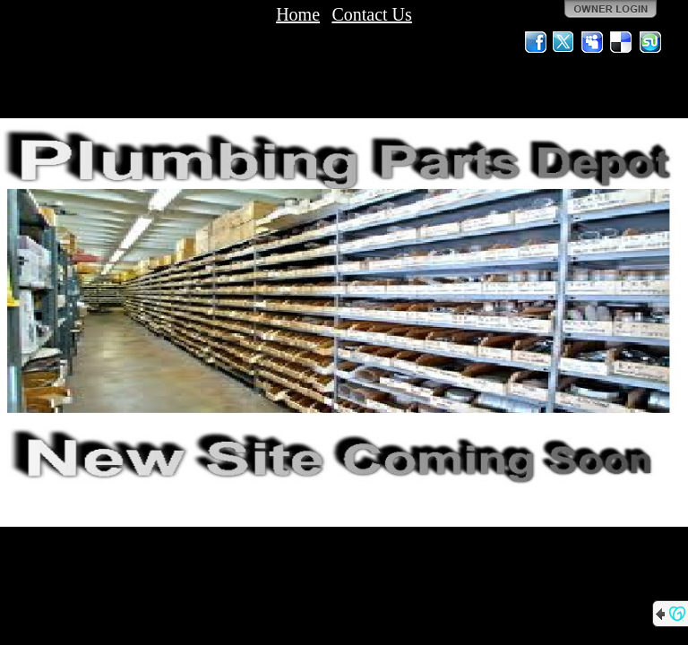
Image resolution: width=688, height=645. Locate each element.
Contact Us (371, 14)
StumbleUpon (650, 42)
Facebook (535, 42)
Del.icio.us (621, 42)
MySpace (593, 42)
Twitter (564, 42)
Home (298, 14)
